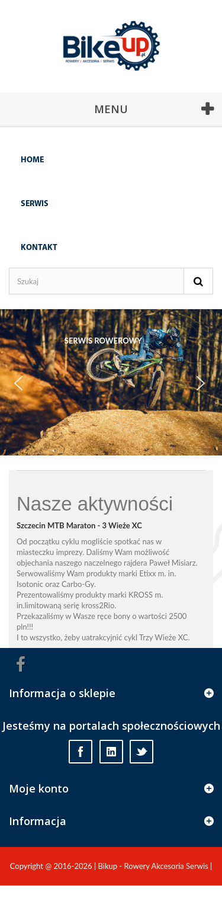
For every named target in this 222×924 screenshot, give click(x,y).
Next (206, 389)
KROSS (140, 594)
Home (32, 160)
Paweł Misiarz (172, 562)
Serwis (35, 204)
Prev (24, 389)
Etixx (147, 573)
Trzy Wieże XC (163, 637)
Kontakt (39, 247)
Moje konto (39, 788)
